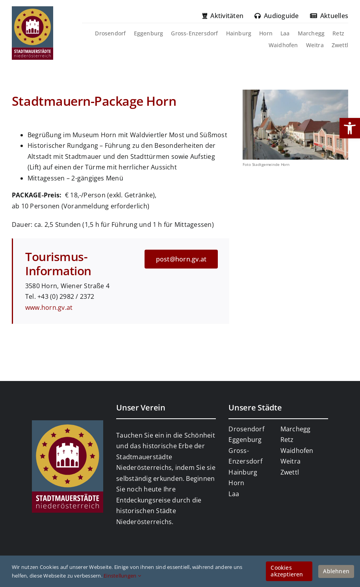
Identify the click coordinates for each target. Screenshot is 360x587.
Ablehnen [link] (336, 571)
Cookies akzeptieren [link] (287, 571)
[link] (350, 128)
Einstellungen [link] (122, 575)
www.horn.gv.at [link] (48, 307)
